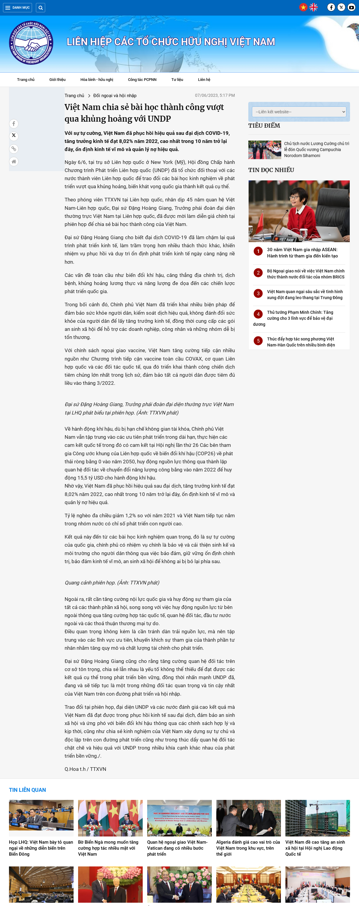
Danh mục (17, 8)
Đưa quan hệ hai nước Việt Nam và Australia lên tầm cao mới (110, 830)
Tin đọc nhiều (271, 170)
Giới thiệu (57, 79)
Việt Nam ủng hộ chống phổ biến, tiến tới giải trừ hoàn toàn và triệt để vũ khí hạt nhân (39, 833)
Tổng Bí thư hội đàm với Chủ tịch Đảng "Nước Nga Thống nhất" (244, 833)
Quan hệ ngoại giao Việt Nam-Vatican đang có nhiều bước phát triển (177, 766)
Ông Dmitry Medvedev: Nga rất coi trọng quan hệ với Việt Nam (178, 830)
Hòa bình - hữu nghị (96, 79)
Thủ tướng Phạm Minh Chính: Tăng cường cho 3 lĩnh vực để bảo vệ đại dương (293, 318)
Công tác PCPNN (142, 79)
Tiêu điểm (264, 125)
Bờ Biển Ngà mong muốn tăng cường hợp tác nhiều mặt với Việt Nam (108, 766)
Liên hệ (204, 79)
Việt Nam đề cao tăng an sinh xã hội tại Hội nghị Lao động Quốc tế (315, 766)
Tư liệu (180, 80)
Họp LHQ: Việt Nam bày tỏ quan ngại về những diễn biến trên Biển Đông (41, 766)
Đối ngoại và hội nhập (72, 95)
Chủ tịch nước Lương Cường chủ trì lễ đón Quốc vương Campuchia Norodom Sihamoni (316, 149)
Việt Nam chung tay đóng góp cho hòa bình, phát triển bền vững (315, 833)
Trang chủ (25, 79)
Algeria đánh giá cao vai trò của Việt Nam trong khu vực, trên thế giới (248, 766)
